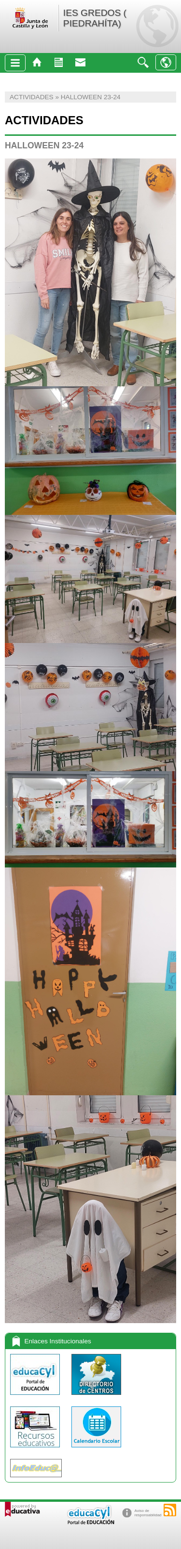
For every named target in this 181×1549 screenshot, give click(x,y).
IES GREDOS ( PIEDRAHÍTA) (94, 18)
